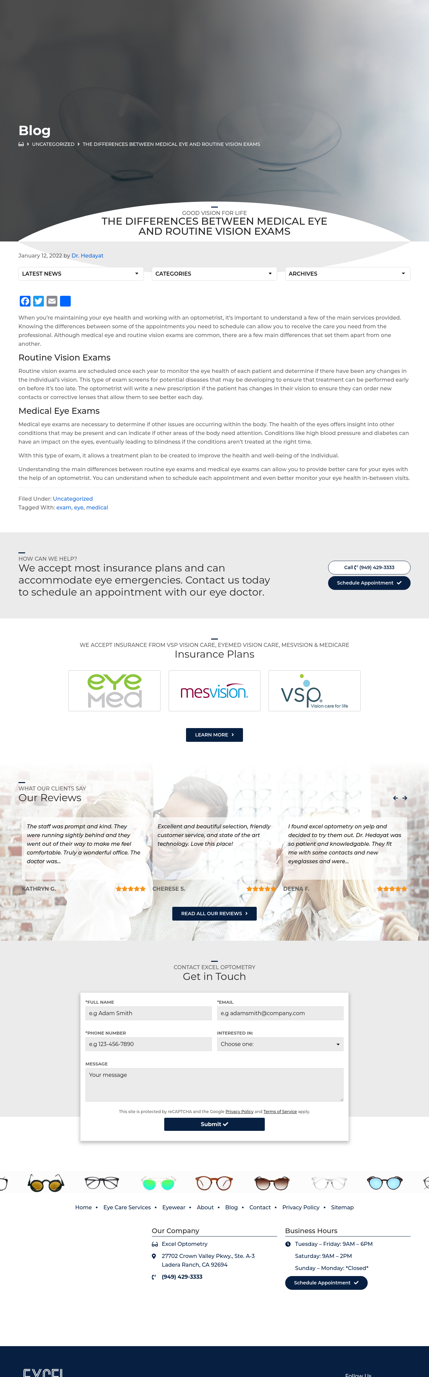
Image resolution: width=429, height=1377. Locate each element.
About (205, 1207)
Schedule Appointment (365, 583)
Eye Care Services (127, 1207)
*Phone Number (105, 1033)
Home (83, 1207)
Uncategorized (53, 144)
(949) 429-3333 (396, 21)
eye (78, 507)
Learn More (211, 735)
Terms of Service (280, 1111)
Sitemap (342, 1207)
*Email (225, 1002)
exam (63, 507)
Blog (231, 1207)
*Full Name (99, 1002)
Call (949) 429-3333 (369, 567)
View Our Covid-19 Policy (370, 6)
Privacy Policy (239, 1111)
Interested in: (235, 1033)
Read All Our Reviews (211, 914)
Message (96, 1063)
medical (97, 507)
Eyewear (173, 1207)
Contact (260, 1207)
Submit (214, 1124)
